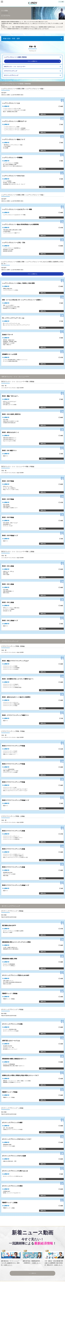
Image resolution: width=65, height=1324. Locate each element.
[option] (10, 1258)
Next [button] (62, 1256)
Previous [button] (3, 1256)
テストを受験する (32, 61)
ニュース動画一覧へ (32, 1272)
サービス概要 (61, 1)
